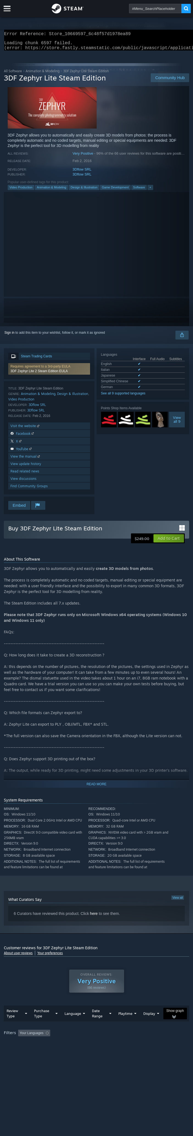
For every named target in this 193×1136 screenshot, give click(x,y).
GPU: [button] (120, 1051)
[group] (96, 1048)
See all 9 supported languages (123, 397)
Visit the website (25, 429)
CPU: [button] (101, 1051)
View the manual (25, 460)
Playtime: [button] (129, 1044)
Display (149, 1024)
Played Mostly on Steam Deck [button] (27, 1051)
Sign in (9, 336)
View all (177, 901)
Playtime (125, 1024)
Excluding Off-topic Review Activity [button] (87, 1044)
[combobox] (155, 8)
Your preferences (50, 956)
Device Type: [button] (144, 1051)
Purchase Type (41, 1024)
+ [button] (150, 190)
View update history (25, 467)
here (94, 917)
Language (73, 1024)
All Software (13, 74)
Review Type (12, 1024)
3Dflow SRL (81, 173)
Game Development (115, 190)
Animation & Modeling (43, 74)
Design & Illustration (84, 190)
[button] (49, 372)
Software (139, 190)
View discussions (23, 482)
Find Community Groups (29, 489)
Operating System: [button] (73, 1051)
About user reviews (18, 956)
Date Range (97, 1024)
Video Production (21, 190)
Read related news (24, 474)
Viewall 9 (177, 423)
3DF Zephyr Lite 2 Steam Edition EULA (39, 374)
